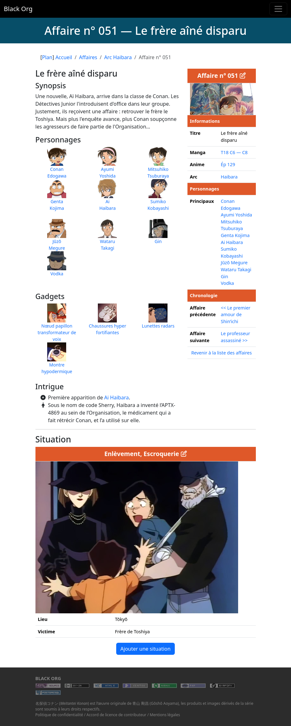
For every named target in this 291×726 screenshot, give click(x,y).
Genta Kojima (235, 235)
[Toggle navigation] (278, 9)
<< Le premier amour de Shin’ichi (235, 314)
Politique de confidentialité (59, 714)
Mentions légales (165, 714)
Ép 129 (228, 164)
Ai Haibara (116, 397)
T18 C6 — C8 (234, 152)
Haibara (229, 177)
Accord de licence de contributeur (116, 714)
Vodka (227, 283)
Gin (224, 276)
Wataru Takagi (236, 269)
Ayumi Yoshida (236, 215)
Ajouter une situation (145, 648)
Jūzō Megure (234, 263)
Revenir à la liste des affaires (221, 353)
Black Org (18, 8)
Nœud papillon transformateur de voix (57, 326)
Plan (47, 57)
